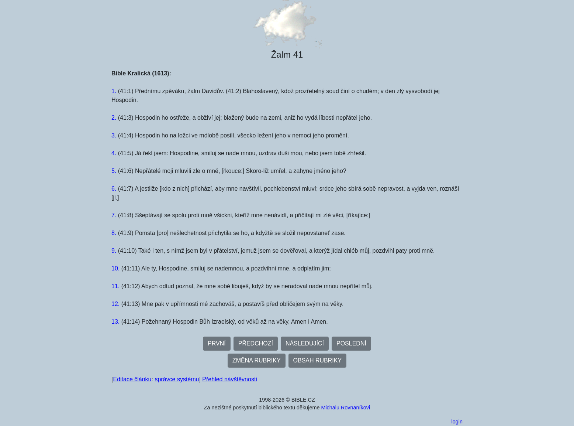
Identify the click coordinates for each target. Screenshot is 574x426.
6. (113, 188)
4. (113, 153)
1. (113, 91)
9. (113, 251)
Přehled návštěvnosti (229, 379)
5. (113, 171)
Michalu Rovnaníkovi (345, 407)
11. (115, 286)
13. (115, 321)
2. (113, 118)
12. (115, 304)
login (457, 422)
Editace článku (132, 379)
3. (113, 135)
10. (115, 268)
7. (113, 215)
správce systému (177, 379)
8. (113, 233)
